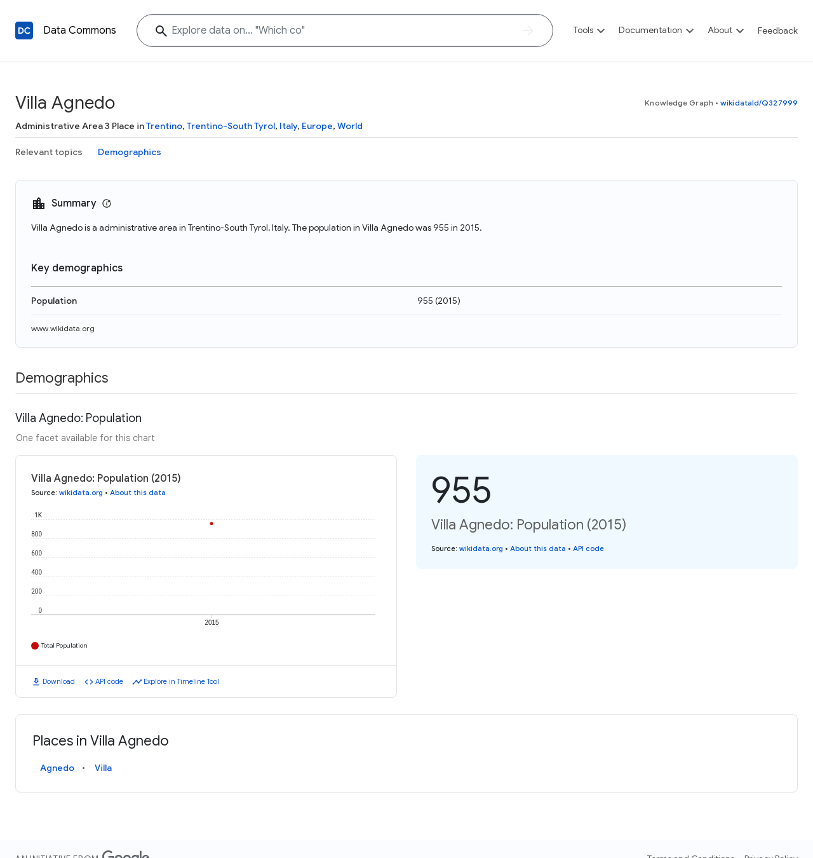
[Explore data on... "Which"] (344, 30)
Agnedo (57, 767)
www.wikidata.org (63, 328)
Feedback (778, 30)
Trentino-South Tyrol (231, 126)
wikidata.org (81, 492)
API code (109, 681)
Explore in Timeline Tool (181, 681)
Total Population (64, 645)
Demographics (129, 152)
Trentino (164, 126)
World (350, 126)
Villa (103, 767)
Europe (317, 126)
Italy (288, 126)
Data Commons (79, 30)
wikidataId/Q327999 (759, 102)
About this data (138, 492)
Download (59, 681)
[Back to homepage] (24, 30)
